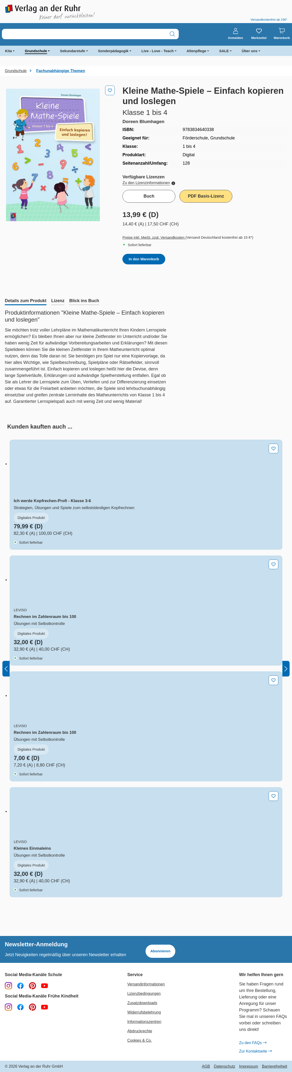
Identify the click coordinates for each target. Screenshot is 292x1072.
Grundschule (36, 51)
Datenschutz (224, 1066)
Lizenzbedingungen (144, 993)
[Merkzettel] (259, 34)
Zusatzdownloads (142, 1003)
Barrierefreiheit (274, 1066)
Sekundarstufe (72, 51)
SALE (224, 51)
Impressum (248, 1066)
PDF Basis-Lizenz (206, 196)
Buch (149, 196)
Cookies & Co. (139, 1040)
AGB (206, 1066)
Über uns (249, 51)
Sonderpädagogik (113, 51)
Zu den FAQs (252, 1043)
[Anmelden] (235, 34)
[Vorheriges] (6, 668)
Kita (8, 51)
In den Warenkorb (144, 259)
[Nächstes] (286, 668)
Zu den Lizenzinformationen (148, 183)
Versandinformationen (146, 984)
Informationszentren (144, 1022)
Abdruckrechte (139, 1031)
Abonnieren (160, 951)
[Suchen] (172, 34)
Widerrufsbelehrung (144, 1012)
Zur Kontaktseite (255, 1051)
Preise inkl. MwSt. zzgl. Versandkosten (153, 237)
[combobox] (84, 34)
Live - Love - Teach (157, 51)
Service (135, 974)
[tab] (25, 301)
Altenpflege (196, 51)
